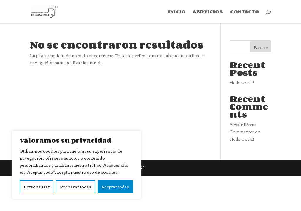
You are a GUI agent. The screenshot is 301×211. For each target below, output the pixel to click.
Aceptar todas (115, 186)
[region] (76, 165)
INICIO (176, 13)
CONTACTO (244, 13)
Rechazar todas (75, 186)
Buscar (261, 47)
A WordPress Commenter (243, 127)
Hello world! (242, 82)
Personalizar (37, 186)
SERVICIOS (208, 13)
